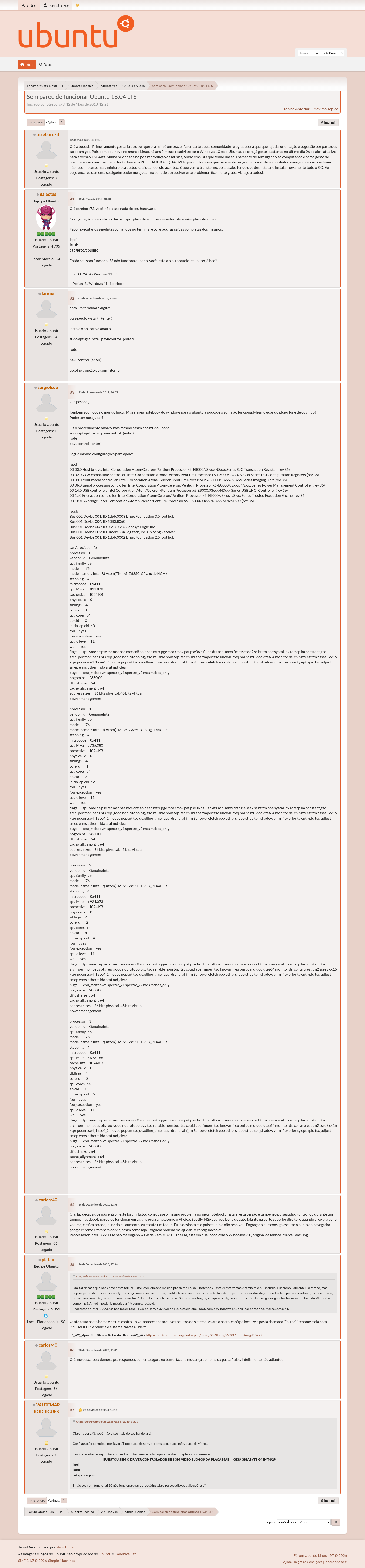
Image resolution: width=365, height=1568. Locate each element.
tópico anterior (297, 108)
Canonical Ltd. (126, 1553)
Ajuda (287, 1562)
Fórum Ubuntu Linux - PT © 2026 (320, 1555)
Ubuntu (105, 1553)
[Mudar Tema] (77, 5)
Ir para (270, 1522)
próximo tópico (325, 108)
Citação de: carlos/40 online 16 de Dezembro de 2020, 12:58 (110, 1276)
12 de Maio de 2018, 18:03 (94, 198)
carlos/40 (48, 1199)
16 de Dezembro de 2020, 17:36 (98, 1264)
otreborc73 (48, 134)
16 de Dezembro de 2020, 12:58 (98, 1204)
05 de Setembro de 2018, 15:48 (97, 298)
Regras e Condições (308, 1562)
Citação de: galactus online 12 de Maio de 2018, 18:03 (107, 1421)
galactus (48, 194)
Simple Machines (61, 1560)
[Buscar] (317, 53)
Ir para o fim (35, 122)
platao (48, 1259)
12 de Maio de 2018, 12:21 (86, 139)
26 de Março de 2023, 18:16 (100, 1409)
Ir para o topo (36, 1500)
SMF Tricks (65, 1547)
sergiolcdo (48, 387)
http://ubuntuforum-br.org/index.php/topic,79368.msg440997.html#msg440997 (204, 1335)
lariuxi (48, 293)
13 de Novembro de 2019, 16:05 (98, 392)
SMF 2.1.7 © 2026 (32, 1560)
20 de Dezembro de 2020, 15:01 (98, 1350)
